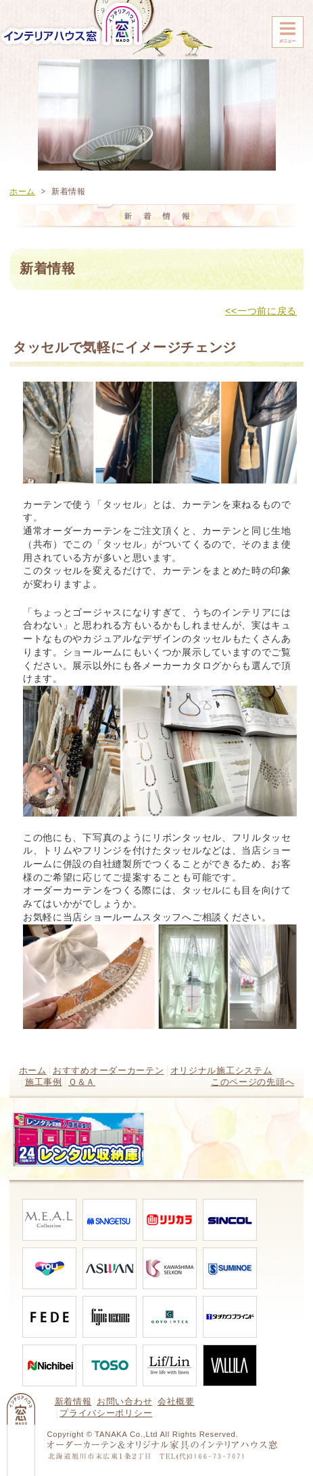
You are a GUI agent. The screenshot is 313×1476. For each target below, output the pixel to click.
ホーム (22, 191)
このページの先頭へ (252, 1082)
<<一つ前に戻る (261, 310)
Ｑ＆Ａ (81, 1082)
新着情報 (73, 1402)
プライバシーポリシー (105, 1413)
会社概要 (176, 1402)
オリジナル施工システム (221, 1070)
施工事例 (43, 1082)
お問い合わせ (124, 1402)
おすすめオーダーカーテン (108, 1070)
